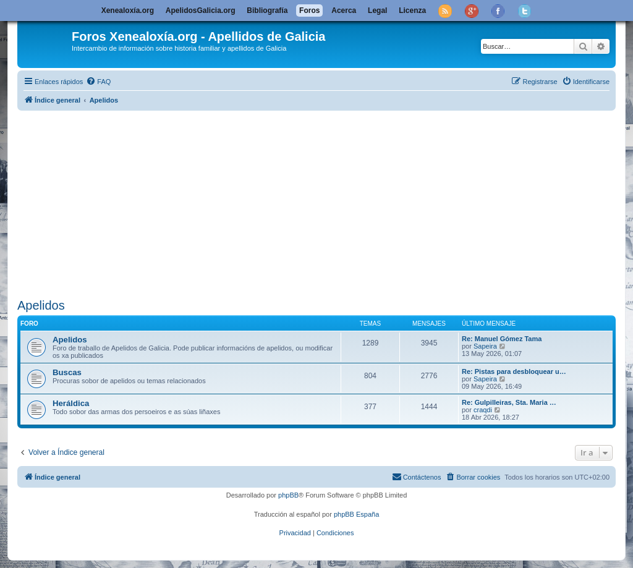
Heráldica (71, 403)
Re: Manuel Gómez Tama (502, 338)
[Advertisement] (316, 202)
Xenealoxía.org (127, 10)
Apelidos (41, 305)
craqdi (483, 409)
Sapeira (485, 346)
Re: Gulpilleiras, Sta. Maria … (509, 402)
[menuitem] (98, 81)
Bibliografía (267, 10)
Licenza (412, 10)
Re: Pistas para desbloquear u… (514, 371)
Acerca (343, 10)
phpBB (288, 495)
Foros (309, 10)
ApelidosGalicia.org (201, 10)
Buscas (67, 372)
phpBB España (356, 514)
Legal (377, 10)
